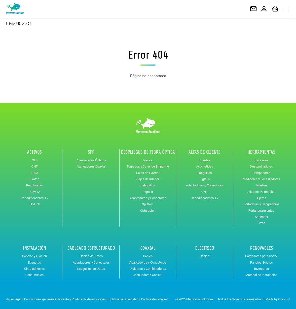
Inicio (10, 23)
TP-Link (34, 204)
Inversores (261, 269)
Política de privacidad (123, 299)
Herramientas (261, 152)
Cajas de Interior (147, 179)
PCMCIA (34, 192)
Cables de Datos (91, 256)
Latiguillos (148, 185)
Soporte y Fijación (34, 256)
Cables (148, 256)
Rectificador (34, 185)
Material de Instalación (261, 275)
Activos (34, 152)
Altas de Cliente (204, 152)
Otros (261, 223)
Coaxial (147, 248)
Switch (34, 179)
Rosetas (204, 160)
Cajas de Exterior (147, 173)
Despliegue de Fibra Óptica (148, 152)
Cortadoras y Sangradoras (261, 204)
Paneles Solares (261, 262)
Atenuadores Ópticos (91, 160)
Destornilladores (261, 166)
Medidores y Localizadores (261, 179)
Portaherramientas (261, 210)
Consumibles (34, 275)
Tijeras (261, 198)
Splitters (148, 204)
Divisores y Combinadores (148, 269)
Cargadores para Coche (261, 256)
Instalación (34, 248)
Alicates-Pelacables (261, 192)
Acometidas (204, 166)
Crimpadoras (261, 173)
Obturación (147, 210)
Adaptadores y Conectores (147, 198)
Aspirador (261, 217)
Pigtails (148, 192)
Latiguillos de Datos (91, 269)
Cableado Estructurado (91, 248)
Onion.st (284, 299)
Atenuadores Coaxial (91, 166)
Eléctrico (204, 248)
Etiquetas (34, 262)
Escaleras (261, 160)
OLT (34, 160)
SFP (91, 152)
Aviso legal (13, 299)
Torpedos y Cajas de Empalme (148, 166)
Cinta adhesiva (34, 269)
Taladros (261, 185)
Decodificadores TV (34, 198)
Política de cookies (154, 299)
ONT (34, 166)
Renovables (261, 248)
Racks (147, 160)
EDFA (34, 173)
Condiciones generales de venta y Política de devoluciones (65, 299)
